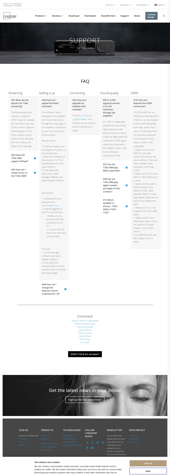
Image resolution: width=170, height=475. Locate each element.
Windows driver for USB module (85, 320)
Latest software (85, 330)
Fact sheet (85, 342)
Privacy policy (134, 435)
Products (39, 15)
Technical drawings (85, 327)
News (137, 15)
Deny (148, 454)
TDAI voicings (85, 339)
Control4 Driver (85, 336)
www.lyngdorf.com (50, 205)
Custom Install (151, 16)
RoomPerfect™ (69, 435)
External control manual (85, 324)
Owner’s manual (85, 333)
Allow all (148, 447)
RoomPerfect (108, 15)
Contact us (23, 439)
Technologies (141, 5)
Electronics (45, 435)
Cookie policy (134, 439)
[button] (164, 15)
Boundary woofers (70, 439)
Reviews (56, 15)
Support (125, 15)
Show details (137, 470)
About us (108, 5)
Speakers (44, 439)
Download (74, 15)
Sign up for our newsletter (85, 399)
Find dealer (90, 15)
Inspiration (124, 5)
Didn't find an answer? (85, 354)
